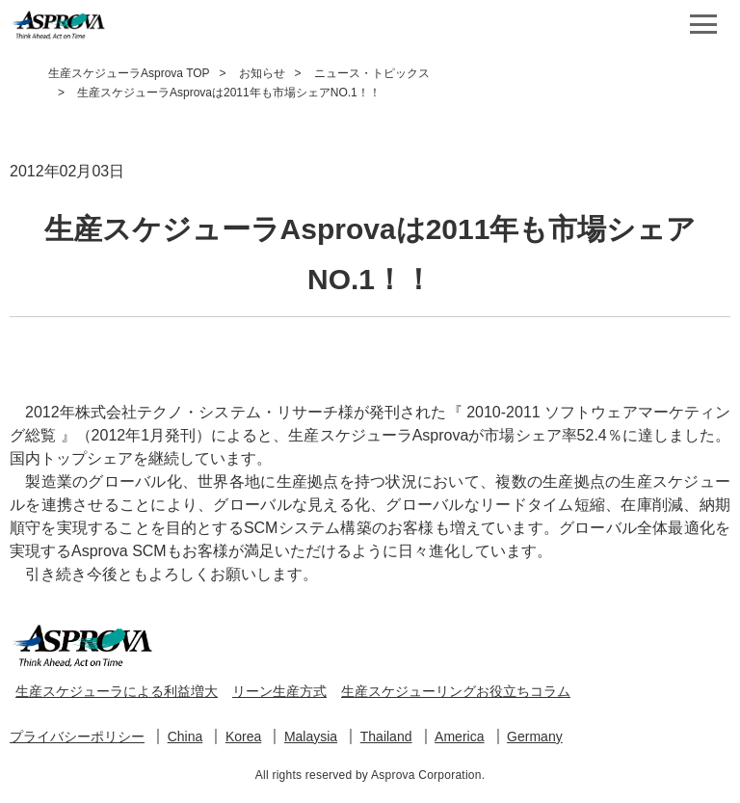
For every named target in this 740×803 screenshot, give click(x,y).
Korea (243, 736)
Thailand (386, 736)
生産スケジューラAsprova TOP (129, 73)
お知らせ (262, 73)
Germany (535, 736)
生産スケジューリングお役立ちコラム (455, 691)
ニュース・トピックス (372, 73)
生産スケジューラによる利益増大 (116, 691)
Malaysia (310, 736)
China (185, 736)
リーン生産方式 (279, 691)
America (459, 736)
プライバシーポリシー (77, 736)
